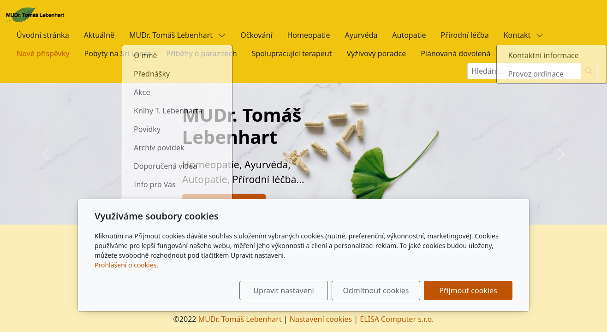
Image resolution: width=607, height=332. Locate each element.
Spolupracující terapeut (292, 53)
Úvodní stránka (43, 35)
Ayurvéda (361, 35)
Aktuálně (99, 35)
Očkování (256, 35)
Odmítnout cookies (376, 290)
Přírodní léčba (465, 35)
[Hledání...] (524, 71)
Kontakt (524, 35)
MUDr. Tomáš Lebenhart (177, 35)
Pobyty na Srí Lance (117, 53)
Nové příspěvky (43, 53)
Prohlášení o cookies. (126, 265)
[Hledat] (589, 71)
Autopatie (409, 35)
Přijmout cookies (468, 290)
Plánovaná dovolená (455, 53)
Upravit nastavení (283, 290)
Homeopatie (308, 35)
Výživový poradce (376, 53)
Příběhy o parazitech (201, 53)
